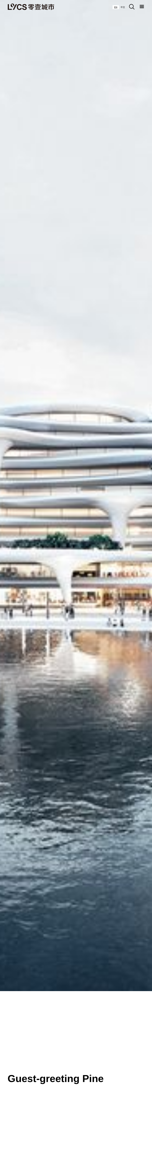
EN (115, 7)
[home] (31, 7)
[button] (142, 7)
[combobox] (116, 7)
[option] (123, 7)
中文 (123, 7)
